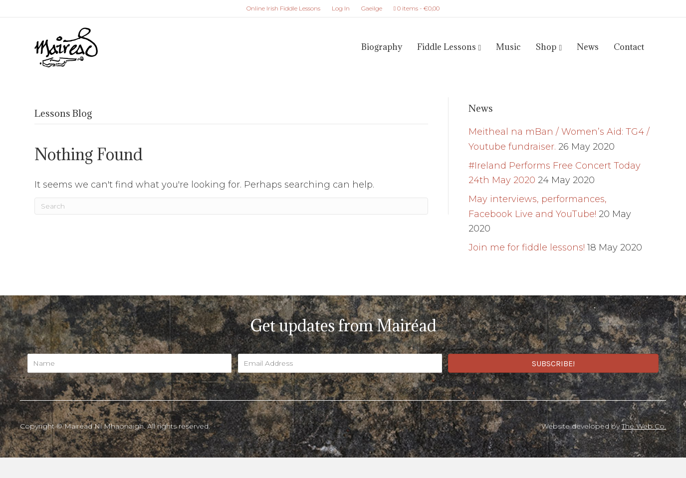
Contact (629, 46)
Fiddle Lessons (446, 46)
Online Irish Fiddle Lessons (283, 8)
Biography (381, 46)
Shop (546, 46)
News (588, 46)
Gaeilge (371, 8)
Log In (341, 8)
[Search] (231, 206)
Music (508, 46)
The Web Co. (644, 426)
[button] (553, 363)
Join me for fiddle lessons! (526, 247)
